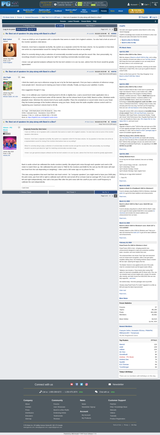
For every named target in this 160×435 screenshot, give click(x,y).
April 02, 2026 (124, 154)
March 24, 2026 (124, 185)
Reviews (57, 419)
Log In (153, 17)
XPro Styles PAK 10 (146, 119)
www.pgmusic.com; (29, 427)
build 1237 (136, 232)
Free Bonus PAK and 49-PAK (130, 138)
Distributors (29, 413)
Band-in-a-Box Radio (61, 410)
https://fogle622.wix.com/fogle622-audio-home (42, 117)
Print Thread (21, 29)
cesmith (90, 33)
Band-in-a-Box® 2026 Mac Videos (129, 76)
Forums (19, 17)
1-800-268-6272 (87, 3)
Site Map (133, 425)
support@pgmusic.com (55, 427)
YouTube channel (150, 59)
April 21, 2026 (124, 84)
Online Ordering (101, 5)
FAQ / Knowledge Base (118, 407)
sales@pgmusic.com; (41, 427)
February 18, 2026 (125, 242)
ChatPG (122, 26)
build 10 (121, 193)
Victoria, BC (6, 155)
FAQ (94, 21)
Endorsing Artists (60, 413)
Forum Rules (86, 21)
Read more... (123, 79)
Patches (113, 404)
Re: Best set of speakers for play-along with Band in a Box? (31, 34)
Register (143, 17)
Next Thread (91, 26)
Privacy (126, 425)
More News (123, 298)
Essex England (7, 62)
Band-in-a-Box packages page (145, 130)
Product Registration (117, 419)
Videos (112, 413)
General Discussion (32, 17)
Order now (122, 290)
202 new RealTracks (140, 113)
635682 (114, 33)
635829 (114, 122)
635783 (114, 71)
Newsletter (118, 384)
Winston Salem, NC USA (10, 96)
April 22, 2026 (124, 51)
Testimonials (58, 416)
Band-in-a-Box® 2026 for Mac (140, 57)
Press (27, 410)
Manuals (113, 410)
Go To (32, 29)
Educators (29, 416)
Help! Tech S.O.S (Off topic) (51, 17)
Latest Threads (73, 21)
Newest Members (125, 326)
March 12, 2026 (124, 201)
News (84, 404)
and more (132, 278)
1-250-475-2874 (98, 3)
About (27, 404)
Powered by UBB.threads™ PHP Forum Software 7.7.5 (80, 434)
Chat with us (104, 392)
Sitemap (28, 419)
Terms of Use (117, 425)
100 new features (133, 108)
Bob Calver (89, 122)
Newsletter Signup (88, 407)
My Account (86, 415)
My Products (86, 418)
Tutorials (113, 416)
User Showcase (59, 407)
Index (60, 26)
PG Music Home (8, 17)
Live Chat (86, 5)
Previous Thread (29, 26)
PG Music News (125, 47)
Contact (28, 407)
